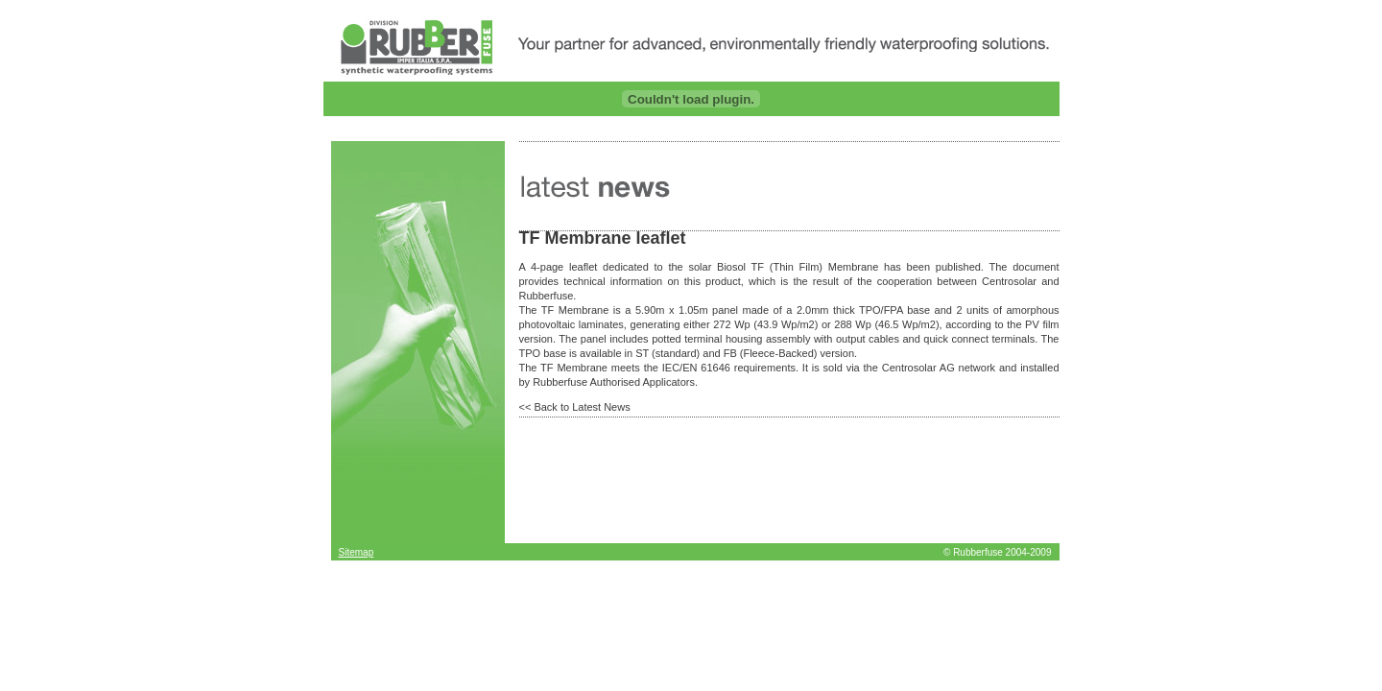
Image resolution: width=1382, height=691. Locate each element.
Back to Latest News (582, 407)
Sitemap (356, 552)
